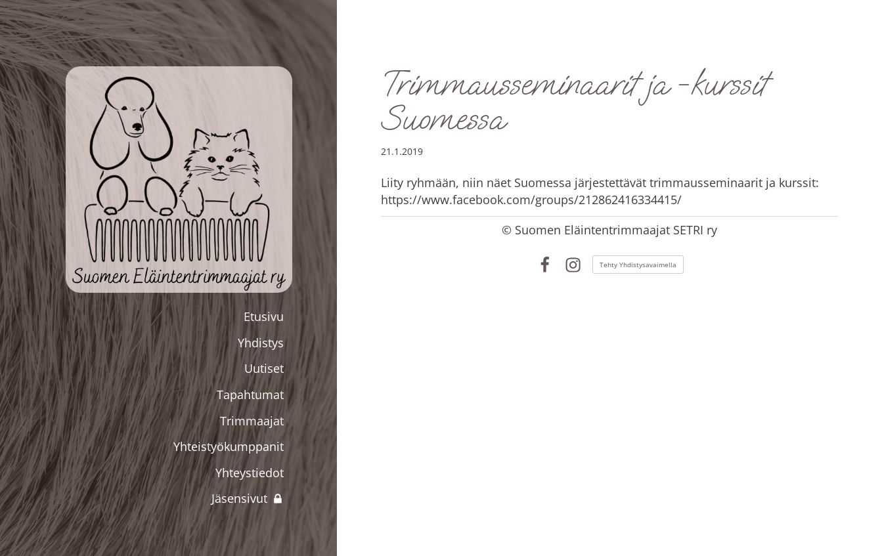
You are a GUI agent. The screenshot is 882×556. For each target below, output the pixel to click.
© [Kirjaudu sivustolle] (508, 230)
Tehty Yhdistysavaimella (638, 264)
